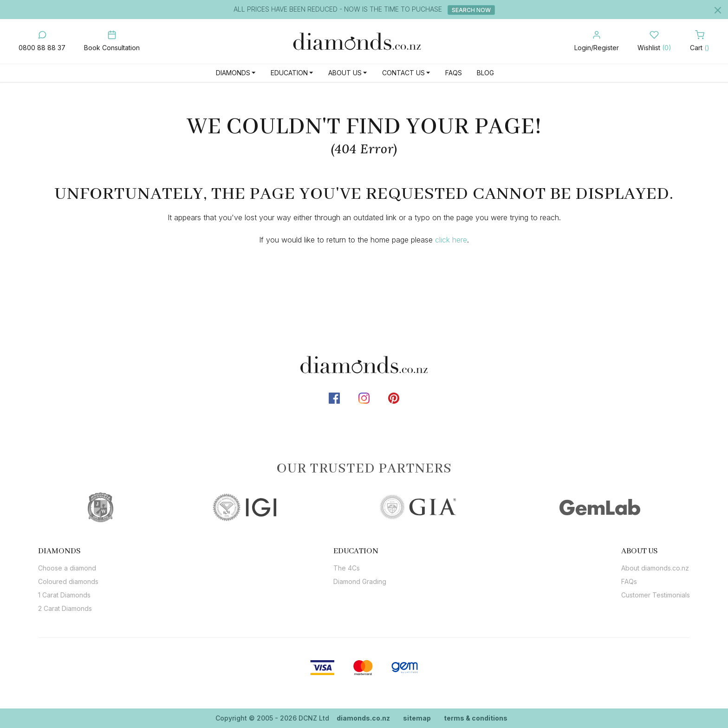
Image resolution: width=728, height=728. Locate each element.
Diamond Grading (359, 581)
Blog (485, 73)
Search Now (471, 10)
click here (451, 239)
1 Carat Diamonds (64, 595)
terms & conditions (475, 718)
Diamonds (233, 73)
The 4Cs (346, 568)
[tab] (68, 551)
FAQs (453, 73)
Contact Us (403, 73)
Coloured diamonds (68, 581)
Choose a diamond (67, 568)
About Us (345, 73)
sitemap (417, 718)
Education (289, 73)
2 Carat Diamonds (65, 608)
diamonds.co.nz (363, 718)
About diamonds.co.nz (655, 568)
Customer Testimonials (655, 595)
